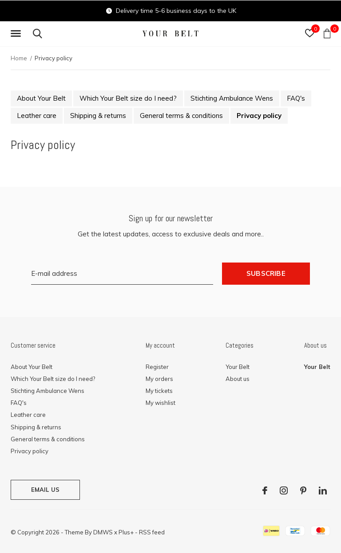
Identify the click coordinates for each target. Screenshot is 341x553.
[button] (17, 34)
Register (157, 366)
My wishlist (160, 402)
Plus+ (126, 532)
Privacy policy (259, 115)
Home (19, 58)
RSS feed (152, 532)
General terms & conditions (181, 115)
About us (238, 378)
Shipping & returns (98, 115)
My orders (159, 378)
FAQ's (296, 98)
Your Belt (238, 366)
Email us (45, 489)
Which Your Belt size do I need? (128, 98)
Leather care (36, 115)
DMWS (103, 532)
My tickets (159, 390)
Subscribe (265, 273)
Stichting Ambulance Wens (231, 98)
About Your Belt (41, 98)
